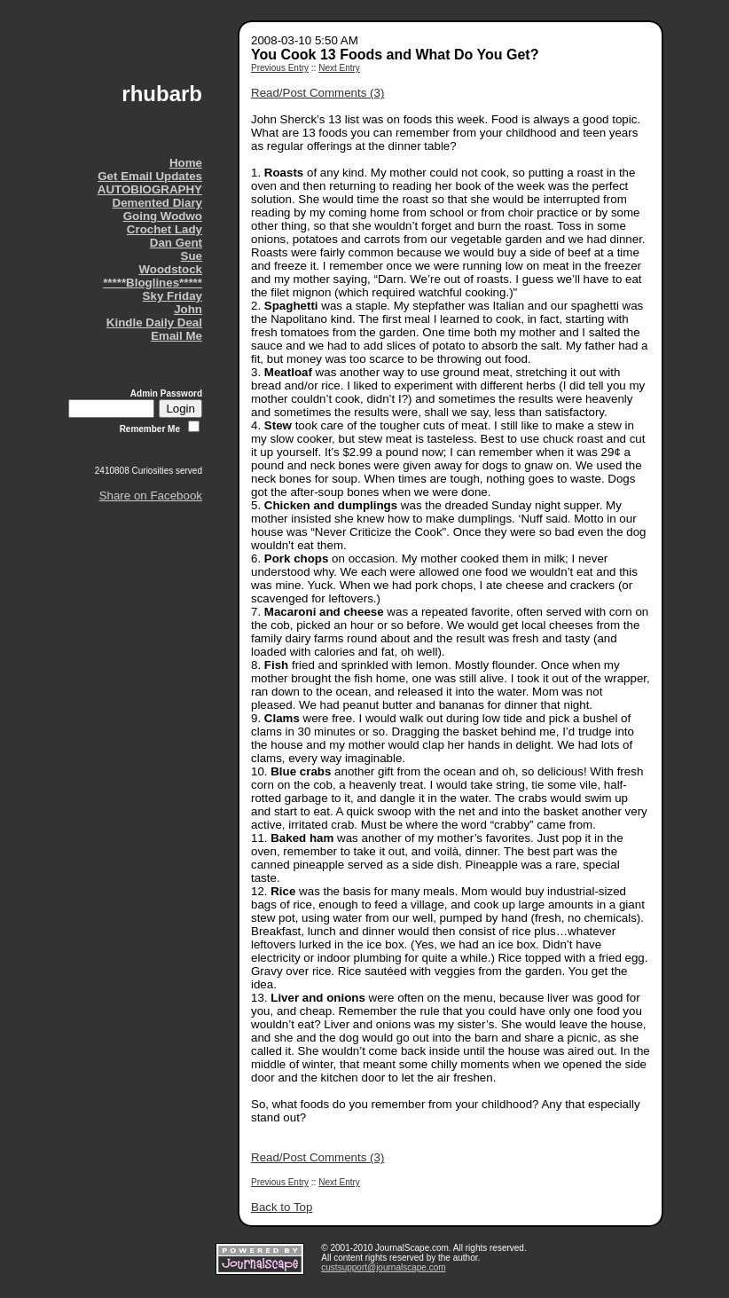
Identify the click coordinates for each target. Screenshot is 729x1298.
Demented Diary (157, 202)
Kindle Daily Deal (154, 322)
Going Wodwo (162, 216)
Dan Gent (176, 242)
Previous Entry (280, 68)
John (188, 309)
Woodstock (170, 269)
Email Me (176, 335)
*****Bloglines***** (152, 282)
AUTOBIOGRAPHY (150, 189)
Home (185, 162)
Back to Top (281, 1207)
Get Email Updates (150, 176)
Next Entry (339, 68)
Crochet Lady (164, 229)
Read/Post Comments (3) (317, 92)
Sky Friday (172, 296)
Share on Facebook (150, 495)
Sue (191, 256)
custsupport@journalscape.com (383, 1267)
